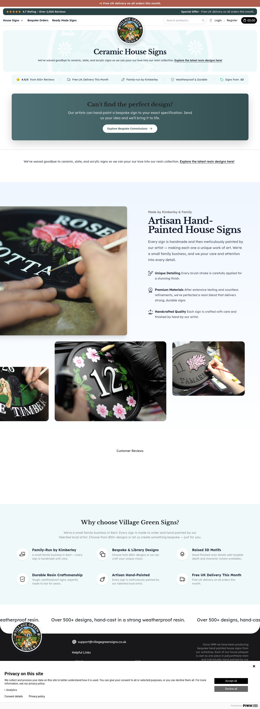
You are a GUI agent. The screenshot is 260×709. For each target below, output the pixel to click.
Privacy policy (37, 696)
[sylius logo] (27, 636)
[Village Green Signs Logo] (120, 20)
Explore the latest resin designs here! (198, 60)
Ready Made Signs (64, 20)
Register (232, 20)
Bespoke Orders (38, 20)
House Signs (13, 20)
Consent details (14, 696)
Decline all (231, 688)
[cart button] (249, 20)
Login (218, 20)
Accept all (231, 680)
